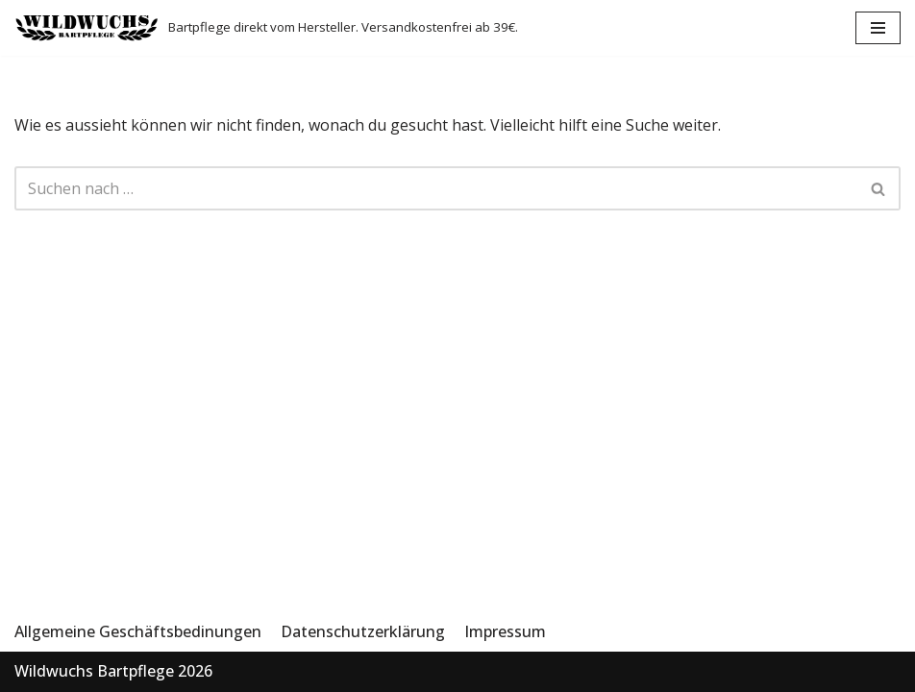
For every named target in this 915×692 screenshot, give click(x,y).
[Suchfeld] (879, 188)
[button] (878, 189)
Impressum (505, 631)
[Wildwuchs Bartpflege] (266, 27)
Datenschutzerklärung (363, 631)
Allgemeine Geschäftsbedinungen (137, 631)
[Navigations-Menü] (878, 28)
